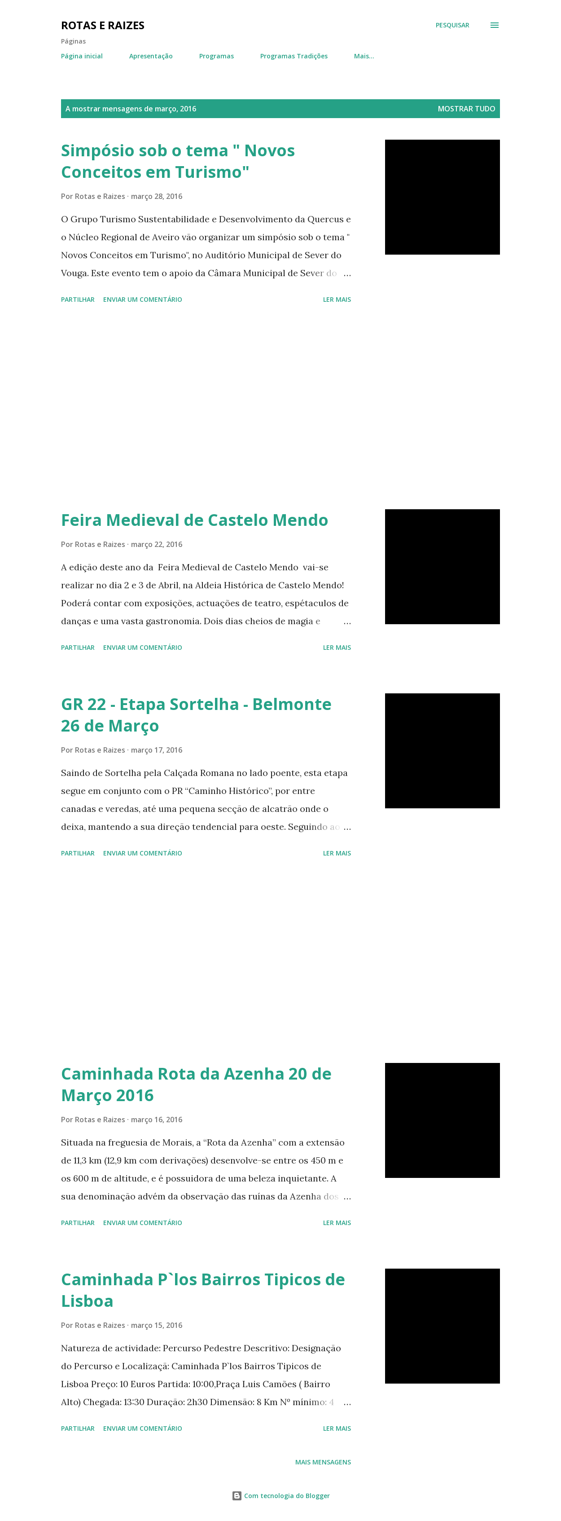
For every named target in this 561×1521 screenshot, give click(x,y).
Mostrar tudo (466, 109)
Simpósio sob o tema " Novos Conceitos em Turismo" (178, 161)
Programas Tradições (294, 56)
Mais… (364, 56)
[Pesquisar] (452, 25)
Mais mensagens (323, 1462)
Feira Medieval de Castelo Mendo (195, 520)
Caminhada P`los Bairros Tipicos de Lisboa (203, 1290)
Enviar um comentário (142, 299)
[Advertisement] (212, 408)
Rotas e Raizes (103, 25)
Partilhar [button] (78, 299)
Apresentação (151, 56)
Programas (216, 56)
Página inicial (82, 56)
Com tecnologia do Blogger (281, 1495)
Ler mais (337, 299)
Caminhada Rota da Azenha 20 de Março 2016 (196, 1084)
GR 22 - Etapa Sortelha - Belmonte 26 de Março (196, 714)
